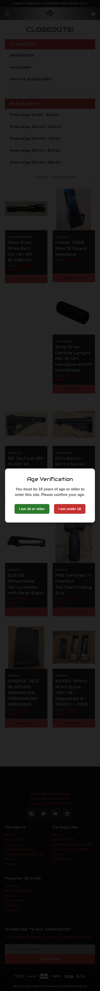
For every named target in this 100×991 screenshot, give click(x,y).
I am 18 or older (32, 509)
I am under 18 (70, 509)
